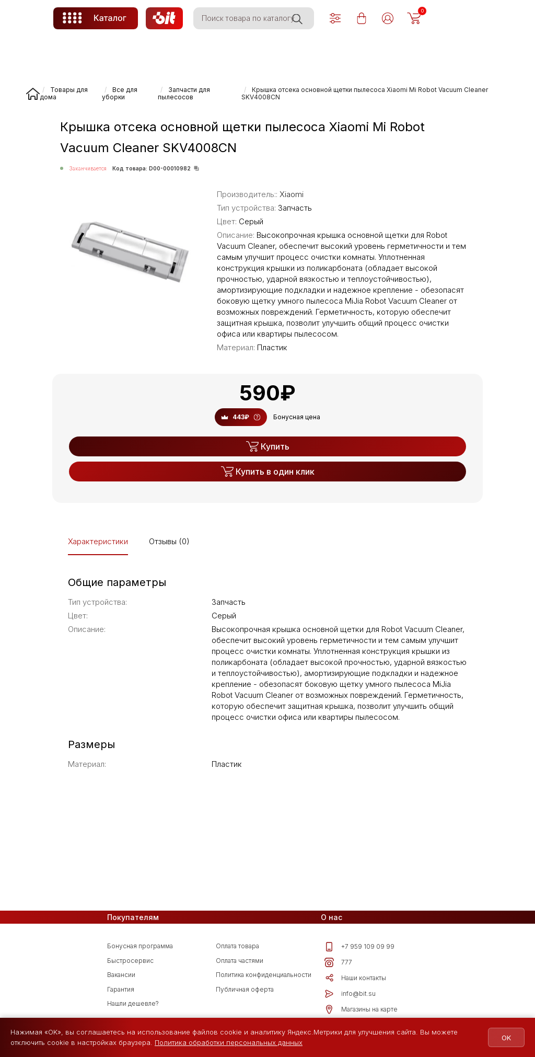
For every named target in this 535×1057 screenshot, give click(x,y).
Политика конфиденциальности (263, 975)
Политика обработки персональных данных (229, 1042)
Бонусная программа (140, 946)
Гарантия (120, 989)
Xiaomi (292, 194)
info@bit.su (350, 993)
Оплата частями (239, 960)
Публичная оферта (245, 989)
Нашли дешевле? (133, 1003)
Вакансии (121, 975)
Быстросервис (130, 960)
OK (504, 1037)
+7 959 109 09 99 (359, 946)
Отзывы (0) (169, 541)
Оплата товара (237, 946)
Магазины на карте (361, 1009)
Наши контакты (355, 978)
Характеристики (98, 541)
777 (338, 962)
